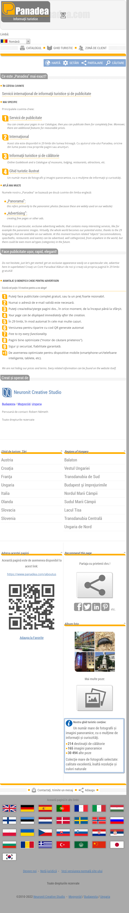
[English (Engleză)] (9, 808)
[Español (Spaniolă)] (45, 808)
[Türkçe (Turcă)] (63, 844)
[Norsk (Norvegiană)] (99, 820)
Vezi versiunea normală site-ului (82, 871)
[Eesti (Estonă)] (27, 820)
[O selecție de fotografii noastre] (95, 698)
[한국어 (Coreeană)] (9, 856)
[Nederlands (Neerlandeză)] (45, 820)
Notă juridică (48, 871)
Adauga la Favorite (32, 637)
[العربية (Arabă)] (81, 844)
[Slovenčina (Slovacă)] (63, 832)
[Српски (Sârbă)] (117, 832)
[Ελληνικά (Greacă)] (45, 844)
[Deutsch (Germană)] (27, 808)
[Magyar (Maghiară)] (117, 808)
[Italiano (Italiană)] (99, 808)
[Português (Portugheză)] (63, 808)
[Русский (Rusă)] (117, 820)
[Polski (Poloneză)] (9, 832)
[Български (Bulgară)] (9, 844)
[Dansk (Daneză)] (63, 820)
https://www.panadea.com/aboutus (31, 574)
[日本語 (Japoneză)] (117, 844)
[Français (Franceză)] (81, 808)
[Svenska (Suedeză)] (81, 820)
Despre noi (30, 871)
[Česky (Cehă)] (45, 832)
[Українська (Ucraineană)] (27, 832)
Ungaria (37, 404)
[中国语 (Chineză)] (99, 844)
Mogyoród (24, 404)
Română (14, 41)
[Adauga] (95, 585)
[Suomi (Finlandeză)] (9, 820)
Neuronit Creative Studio (37, 392)
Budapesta (8, 404)
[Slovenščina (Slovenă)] (81, 832)
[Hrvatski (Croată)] (99, 832)
